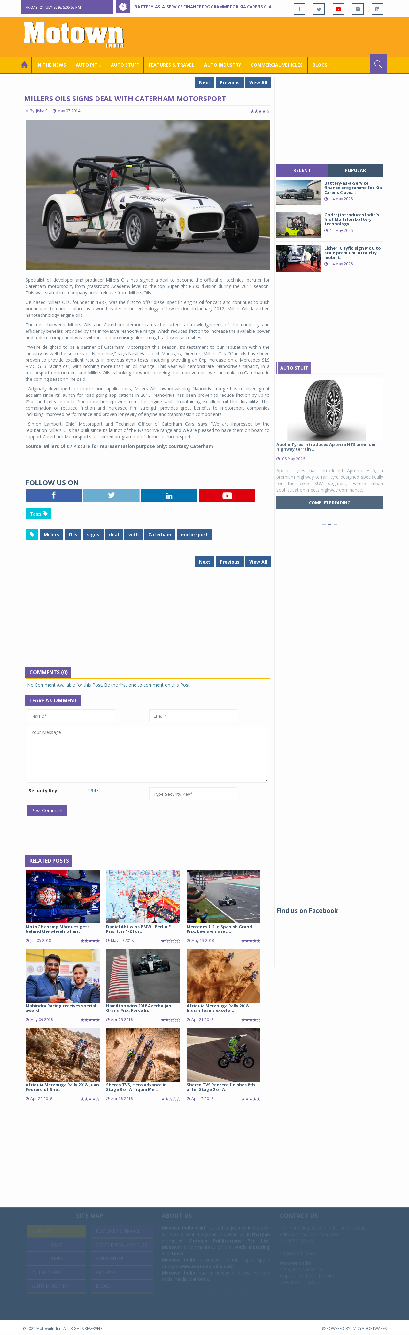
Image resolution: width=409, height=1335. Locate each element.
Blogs (320, 65)
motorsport (194, 535)
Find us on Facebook (307, 911)
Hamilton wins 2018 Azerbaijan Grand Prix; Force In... (138, 1008)
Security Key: (43, 790)
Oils (73, 535)
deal (114, 535)
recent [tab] (302, 170)
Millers (51, 535)
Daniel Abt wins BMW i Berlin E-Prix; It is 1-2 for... (139, 929)
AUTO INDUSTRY (222, 65)
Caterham (159, 535)
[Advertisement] (270, 36)
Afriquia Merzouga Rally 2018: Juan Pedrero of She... (62, 1087)
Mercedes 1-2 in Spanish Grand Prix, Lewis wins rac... (219, 929)
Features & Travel (171, 65)
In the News (51, 65)
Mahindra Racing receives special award (61, 1008)
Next (204, 82)
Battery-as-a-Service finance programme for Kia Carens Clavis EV (209, 7)
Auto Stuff (125, 65)
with (133, 535)
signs (93, 535)
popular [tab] (355, 170)
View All (258, 82)
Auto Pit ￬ (88, 65)
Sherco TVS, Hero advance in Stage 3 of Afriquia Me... (136, 1087)
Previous (230, 82)
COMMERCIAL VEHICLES (277, 65)
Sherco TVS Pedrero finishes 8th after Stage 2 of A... (221, 1087)
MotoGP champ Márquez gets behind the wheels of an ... (57, 929)
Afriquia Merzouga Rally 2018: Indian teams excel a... (218, 1008)
